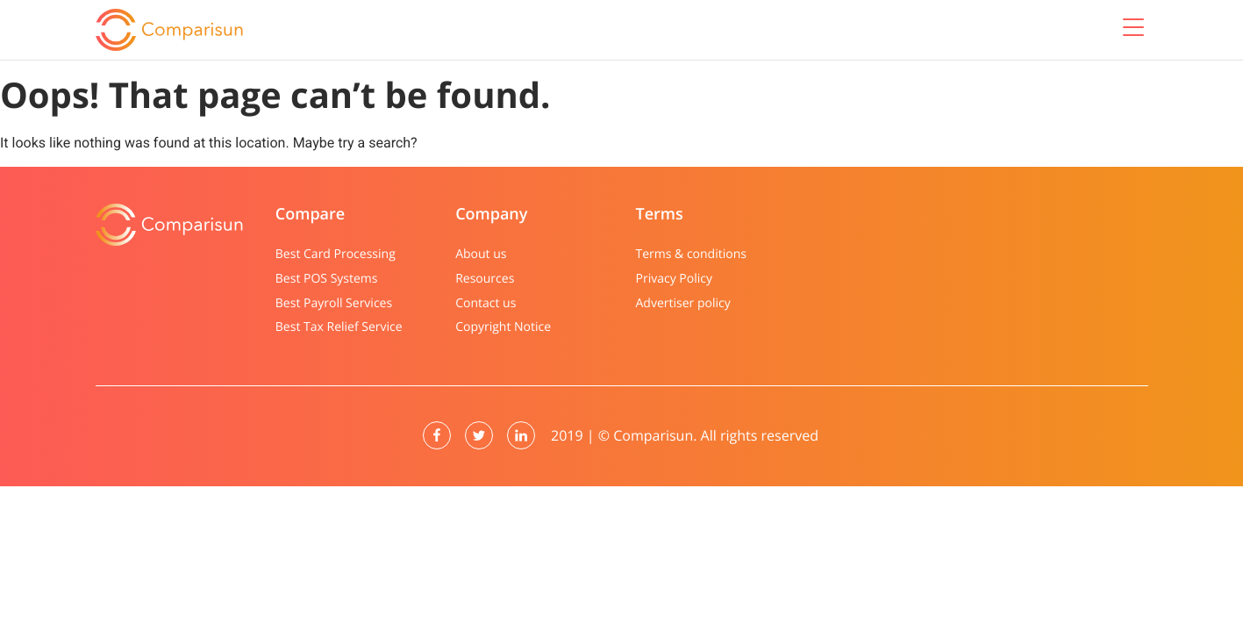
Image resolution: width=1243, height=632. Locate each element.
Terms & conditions (690, 254)
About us (480, 254)
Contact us (485, 303)
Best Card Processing (335, 254)
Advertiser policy (682, 303)
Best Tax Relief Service (339, 327)
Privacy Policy (673, 278)
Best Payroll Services (333, 303)
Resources (484, 278)
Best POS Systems (326, 278)
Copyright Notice (503, 327)
